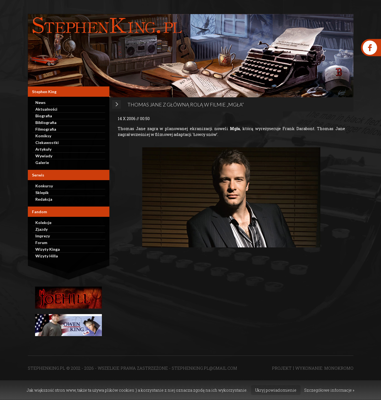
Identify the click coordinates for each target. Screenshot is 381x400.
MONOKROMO (338, 368)
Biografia (43, 115)
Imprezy (42, 235)
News (40, 102)
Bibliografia (45, 122)
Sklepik (42, 192)
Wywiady (43, 155)
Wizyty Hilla (46, 256)
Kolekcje (43, 222)
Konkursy (44, 185)
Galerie (42, 162)
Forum (41, 242)
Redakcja (43, 199)
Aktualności (46, 109)
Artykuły (43, 149)
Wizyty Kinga (47, 249)
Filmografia (45, 129)
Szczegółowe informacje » (329, 390)
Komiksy (43, 135)
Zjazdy (41, 229)
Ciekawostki (47, 142)
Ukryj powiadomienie (275, 390)
